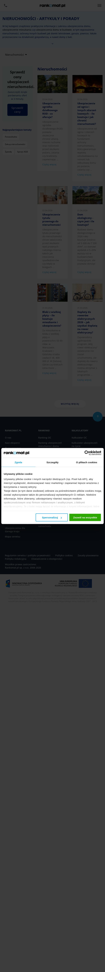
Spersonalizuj (52, 517)
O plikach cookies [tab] (86, 462)
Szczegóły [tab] (52, 462)
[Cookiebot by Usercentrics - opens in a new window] (87, 453)
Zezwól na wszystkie (85, 517)
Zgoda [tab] (18, 462)
